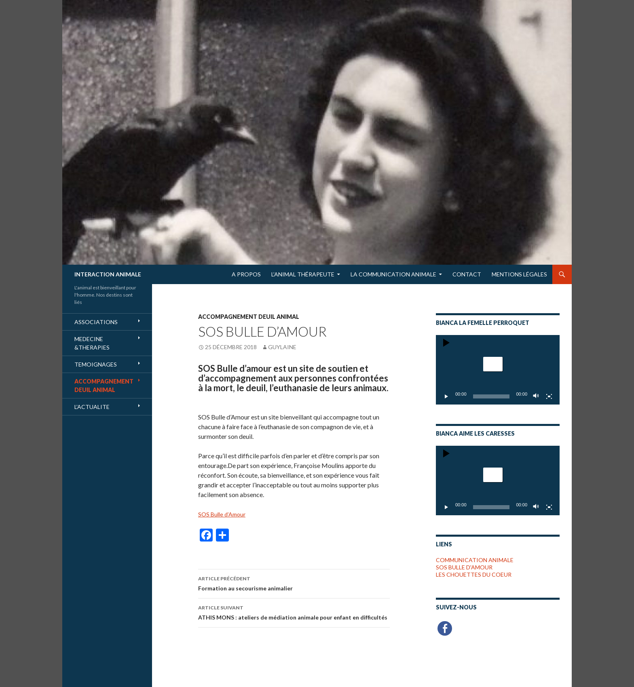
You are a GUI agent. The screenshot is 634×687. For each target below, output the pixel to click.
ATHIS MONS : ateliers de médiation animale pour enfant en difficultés (294, 612)
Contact (466, 274)
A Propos (246, 274)
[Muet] (536, 396)
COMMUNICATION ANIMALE (475, 559)
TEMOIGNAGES (95, 364)
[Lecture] (446, 396)
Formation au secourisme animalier (294, 583)
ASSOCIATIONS (96, 321)
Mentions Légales (519, 274)
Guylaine (282, 347)
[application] (498, 370)
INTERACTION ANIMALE (107, 274)
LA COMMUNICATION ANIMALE (393, 274)
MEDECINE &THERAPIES (92, 343)
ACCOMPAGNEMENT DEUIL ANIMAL (248, 316)
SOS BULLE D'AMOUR (464, 567)
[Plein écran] (549, 396)
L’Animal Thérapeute (302, 274)
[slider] (491, 396)
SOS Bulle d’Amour (221, 514)
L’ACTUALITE (92, 406)
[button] (493, 364)
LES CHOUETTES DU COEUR (473, 574)
